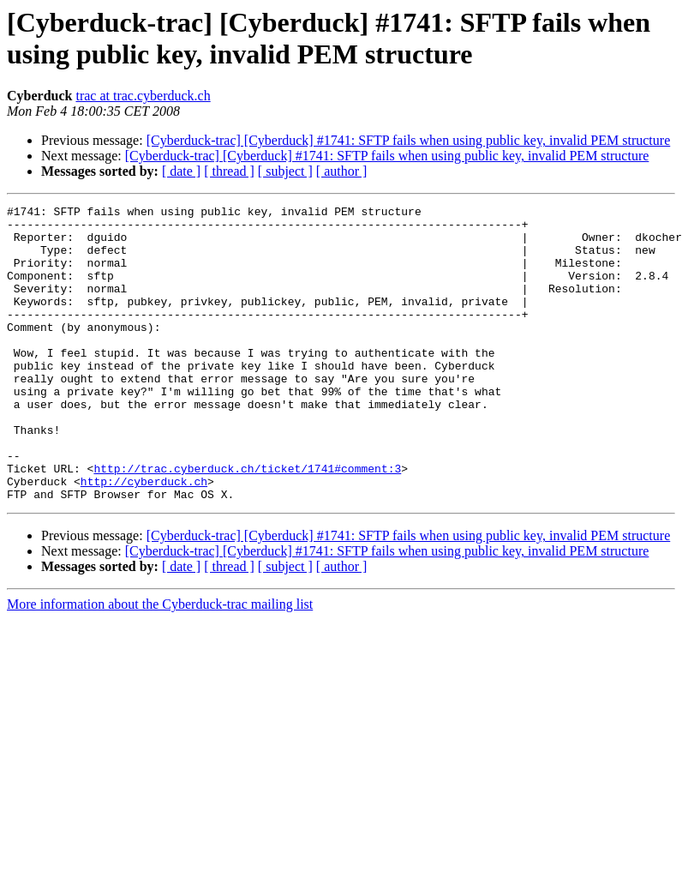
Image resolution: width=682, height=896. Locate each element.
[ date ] (181, 171)
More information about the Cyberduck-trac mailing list (160, 663)
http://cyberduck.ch (144, 537)
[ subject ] (285, 171)
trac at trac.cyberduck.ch (142, 95)
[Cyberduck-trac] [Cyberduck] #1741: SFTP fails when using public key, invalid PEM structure (409, 140)
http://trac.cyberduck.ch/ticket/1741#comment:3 (247, 522)
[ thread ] (229, 171)
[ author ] (342, 171)
